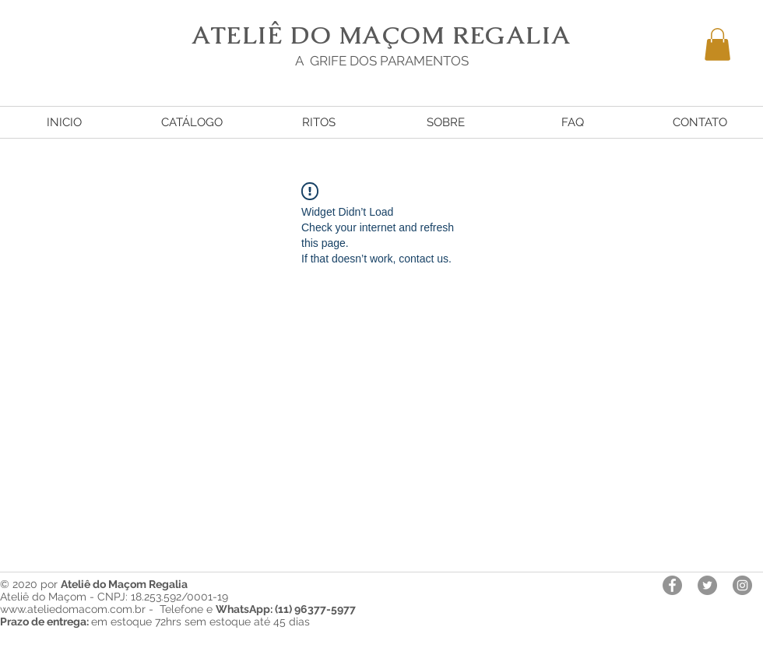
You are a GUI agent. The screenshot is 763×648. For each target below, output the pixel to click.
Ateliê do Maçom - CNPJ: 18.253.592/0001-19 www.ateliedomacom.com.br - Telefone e (178, 602)
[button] (717, 44)
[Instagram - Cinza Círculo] (742, 585)
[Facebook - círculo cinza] (672, 585)
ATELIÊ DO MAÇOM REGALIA (381, 35)
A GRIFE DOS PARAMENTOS (382, 61)
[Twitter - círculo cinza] (707, 585)
